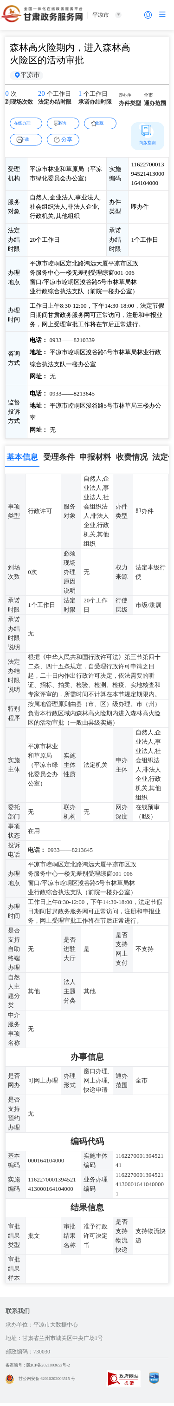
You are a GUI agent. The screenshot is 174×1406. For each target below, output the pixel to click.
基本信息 (22, 459)
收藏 (104, 125)
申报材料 (95, 459)
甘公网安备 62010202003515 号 (50, 1381)
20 (42, 97)
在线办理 (26, 125)
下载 (29, 142)
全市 (150, 98)
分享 (66, 142)
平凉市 (33, 76)
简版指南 (147, 145)
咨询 (66, 125)
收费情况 (132, 459)
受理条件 (59, 459)
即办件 (127, 98)
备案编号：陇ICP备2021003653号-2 (48, 1368)
